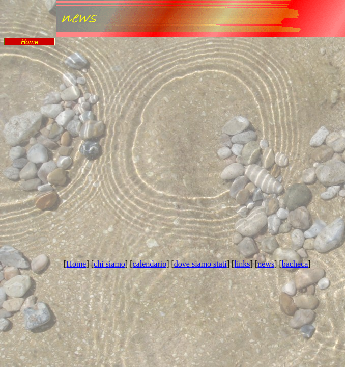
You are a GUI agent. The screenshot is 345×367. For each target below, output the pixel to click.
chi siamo (109, 263)
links (242, 263)
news (265, 263)
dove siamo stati (200, 263)
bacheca (295, 263)
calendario (150, 263)
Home (76, 263)
